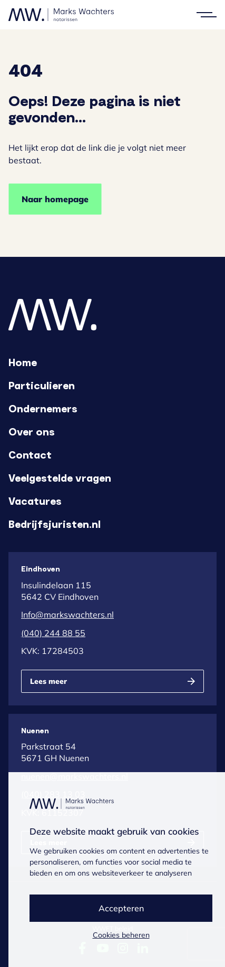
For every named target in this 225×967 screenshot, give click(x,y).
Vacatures (35, 500)
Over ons (31, 431)
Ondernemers (42, 408)
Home (22, 362)
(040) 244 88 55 (53, 633)
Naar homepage (55, 199)
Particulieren (41, 385)
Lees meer (48, 681)
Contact (30, 454)
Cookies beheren (121, 935)
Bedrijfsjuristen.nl (54, 523)
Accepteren (121, 908)
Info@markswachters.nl (67, 614)
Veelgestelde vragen (59, 477)
